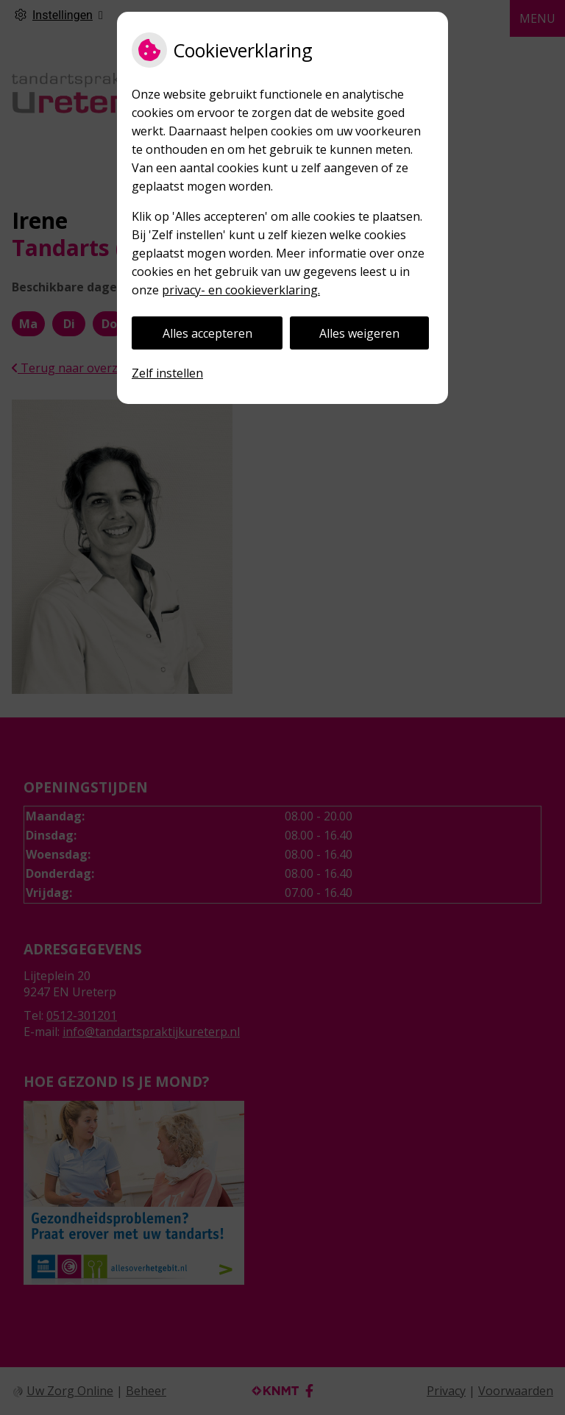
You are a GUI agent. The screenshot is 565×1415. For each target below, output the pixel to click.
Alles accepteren (207, 333)
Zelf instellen (167, 373)
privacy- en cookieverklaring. (241, 290)
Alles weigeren (359, 333)
